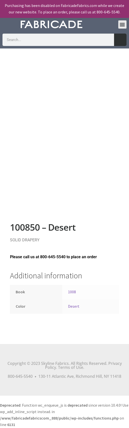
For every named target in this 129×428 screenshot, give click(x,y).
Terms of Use (70, 367)
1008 (72, 291)
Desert (73, 306)
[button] (122, 24)
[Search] (120, 40)
